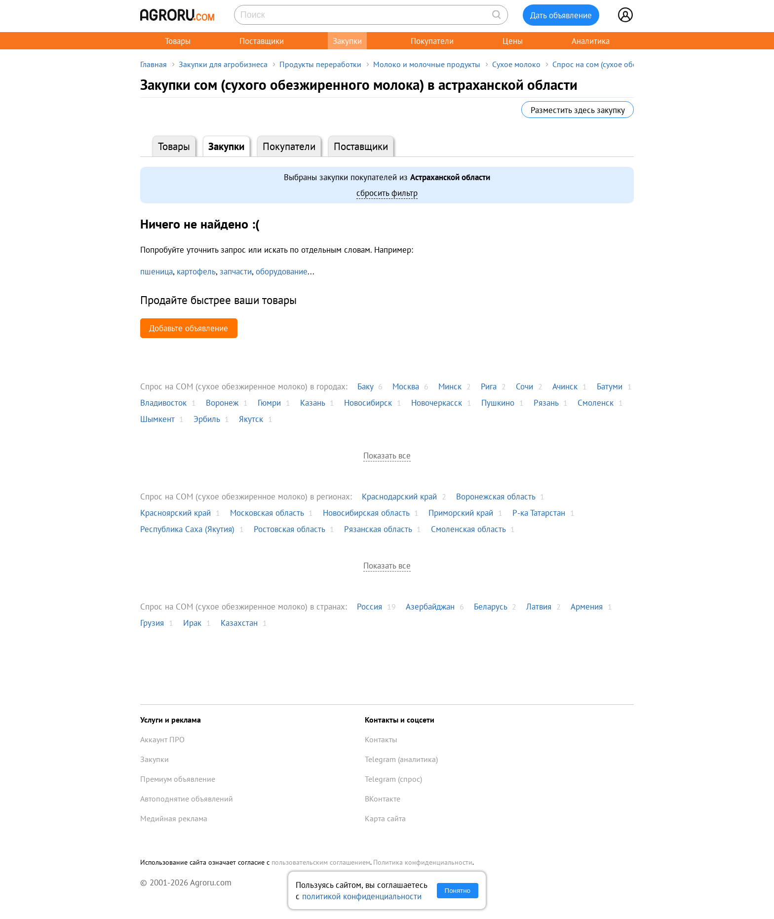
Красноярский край (175, 512)
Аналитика (591, 40)
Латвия (538, 606)
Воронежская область (495, 496)
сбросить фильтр (387, 192)
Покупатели (432, 40)
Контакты (381, 739)
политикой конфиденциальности (362, 896)
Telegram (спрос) (393, 779)
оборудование (282, 271)
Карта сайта (385, 818)
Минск (450, 386)
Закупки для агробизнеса (223, 64)
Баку (365, 386)
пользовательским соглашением (320, 862)
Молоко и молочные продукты (426, 64)
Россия (369, 606)
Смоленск (596, 402)
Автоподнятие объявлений (186, 799)
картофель (196, 271)
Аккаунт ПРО (162, 739)
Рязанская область (378, 529)
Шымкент (157, 418)
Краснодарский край (399, 496)
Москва (405, 386)
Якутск (251, 418)
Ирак (192, 622)
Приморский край (460, 512)
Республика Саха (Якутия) (187, 529)
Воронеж (222, 402)
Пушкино (497, 402)
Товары (178, 40)
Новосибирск (368, 402)
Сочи (524, 386)
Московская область (267, 512)
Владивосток (163, 402)
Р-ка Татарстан (538, 512)
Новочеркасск (436, 402)
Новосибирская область (366, 512)
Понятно (457, 890)
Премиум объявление (177, 779)
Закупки (347, 40)
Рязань (546, 402)
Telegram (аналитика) (401, 759)
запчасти (236, 271)
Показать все (387, 455)
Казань (312, 402)
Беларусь (490, 606)
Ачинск (565, 386)
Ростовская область (289, 529)
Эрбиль (207, 418)
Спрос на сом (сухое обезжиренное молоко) (629, 64)
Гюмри (269, 402)
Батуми (609, 386)
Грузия (152, 622)
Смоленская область (468, 529)
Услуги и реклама (170, 720)
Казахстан (239, 622)
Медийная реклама (173, 818)
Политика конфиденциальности (422, 862)
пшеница (156, 271)
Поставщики (261, 40)
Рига (489, 386)
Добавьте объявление (188, 328)
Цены (513, 40)
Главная (153, 64)
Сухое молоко (516, 64)
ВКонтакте (382, 799)
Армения (587, 606)
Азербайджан (430, 606)
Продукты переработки (320, 64)
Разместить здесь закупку (578, 109)
